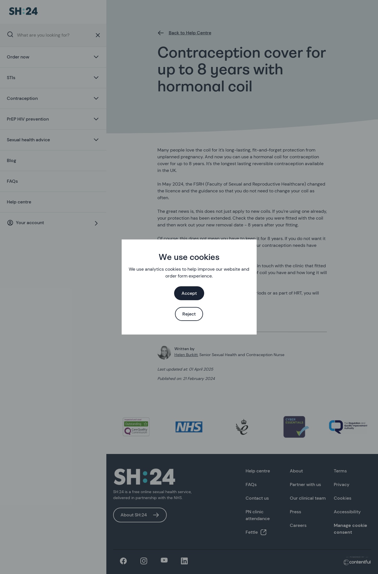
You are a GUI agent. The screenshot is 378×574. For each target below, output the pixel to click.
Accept (189, 293)
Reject (189, 314)
